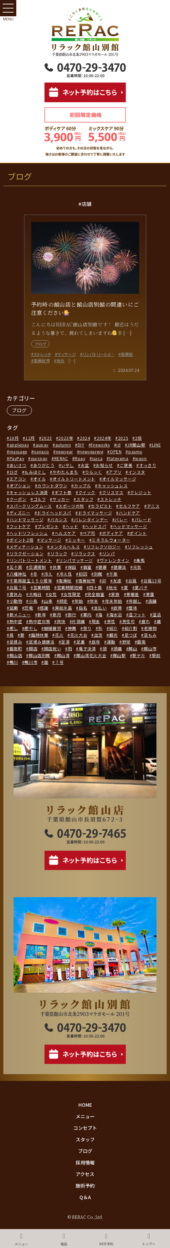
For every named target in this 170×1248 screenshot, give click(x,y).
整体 (133, 608)
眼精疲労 (52, 628)
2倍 (138, 438)
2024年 (104, 438)
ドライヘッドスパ (54, 513)
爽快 (61, 621)
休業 (57, 567)
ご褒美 (125, 465)
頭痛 (117, 648)
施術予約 (85, 1185)
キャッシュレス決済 (29, 492)
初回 (83, 574)
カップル (82, 485)
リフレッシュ (140, 546)
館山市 (150, 648)
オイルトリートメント (74, 479)
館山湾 (63, 655)
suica (97, 458)
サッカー (61, 499)
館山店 (16, 655)
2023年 (65, 438)
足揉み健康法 (42, 642)
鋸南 (141, 642)
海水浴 (115, 614)
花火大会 (78, 635)
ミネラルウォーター (111, 540)
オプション (20, 485)
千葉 (113, 574)
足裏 (80, 642)
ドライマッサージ (95, 513)
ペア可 (88, 533)
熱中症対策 (39, 621)
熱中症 (16, 621)
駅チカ (138, 655)
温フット (137, 614)
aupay (42, 445)
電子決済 (87, 648)
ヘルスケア (65, 533)
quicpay (39, 458)
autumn (63, 445)
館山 (133, 648)
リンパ (108, 553)
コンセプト (85, 1127)
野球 (126, 642)
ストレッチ (110, 499)
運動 (111, 642)
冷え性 (65, 574)
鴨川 (14, 662)
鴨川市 (30, 662)
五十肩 (16, 567)
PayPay (17, 458)
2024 (85, 438)
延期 (14, 608)
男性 (111, 621)
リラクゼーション (27, 553)
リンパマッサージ (76, 560)
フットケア (20, 526)
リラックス (84, 553)
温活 (156, 614)
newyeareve (91, 451)
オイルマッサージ (119, 479)
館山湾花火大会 (91, 655)
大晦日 (35, 594)
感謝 (44, 608)
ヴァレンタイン (115, 560)
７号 (59, 662)
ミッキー (76, 540)
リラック (58, 553)
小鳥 (33, 601)
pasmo (135, 451)
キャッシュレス (113, 485)
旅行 (72, 614)
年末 (94, 601)
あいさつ (18, 465)
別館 (98, 574)
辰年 (96, 642)
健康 (102, 567)
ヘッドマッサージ (130, 526)
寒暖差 (132, 594)
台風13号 (153, 580)
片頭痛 (78, 621)
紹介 (113, 628)
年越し (135, 601)
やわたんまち (65, 472)
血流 (98, 635)
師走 (63, 601)
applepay (19, 445)
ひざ (14, 472)
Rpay (80, 458)
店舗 (152, 601)
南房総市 (86, 580)
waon (141, 458)
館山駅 (119, 655)
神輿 (72, 628)
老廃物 (150, 628)
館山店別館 (39, 655)
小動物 (16, 601)
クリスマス (113, 492)
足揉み (16, 642)
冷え (48, 574)
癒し (14, 628)
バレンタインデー (91, 519)
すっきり (147, 465)
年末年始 (113, 601)
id (118, 445)
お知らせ (104, 465)
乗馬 (140, 560)
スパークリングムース (31, 506)
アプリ (115, 472)
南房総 (65, 580)
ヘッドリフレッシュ (29, 533)
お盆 (85, 465)
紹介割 (131, 628)
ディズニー (20, 513)
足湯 (65, 642)
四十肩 (95, 587)
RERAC (61, 458)
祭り (87, 628)
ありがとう (44, 465)
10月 (14, 438)
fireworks (100, 445)
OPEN (115, 451)
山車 (48, 601)
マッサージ (50, 540)
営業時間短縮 (70, 587)
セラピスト (101, 506)
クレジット (140, 492)
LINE (156, 445)
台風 (132, 580)
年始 (78, 601)
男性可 (128, 621)
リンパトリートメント (31, 560)
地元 (113, 587)
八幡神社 (18, 574)
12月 (30, 438)
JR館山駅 (136, 445)
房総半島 (63, 608)
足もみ (150, 635)
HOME (85, 1104)
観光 (113, 635)
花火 (59, 635)
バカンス (58, 519)
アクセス (85, 1174)
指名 (83, 608)
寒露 (150, 594)
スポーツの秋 (71, 506)
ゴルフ (39, 499)
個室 (87, 567)
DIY (81, 445)
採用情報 (85, 1162)
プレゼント (48, 526)
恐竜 (28, 608)
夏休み (16, 594)
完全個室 (95, 594)
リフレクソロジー (104, 546)
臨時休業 (39, 635)
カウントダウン (52, 485)
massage (18, 451)
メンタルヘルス (65, 546)
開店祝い (52, 648)
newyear (64, 451)
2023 (46, 438)
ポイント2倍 (22, 540)
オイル (39, 479)
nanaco (41, 451)
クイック (86, 492)
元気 (137, 567)
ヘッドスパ (95, 526)
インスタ (136, 472)
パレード (142, 519)
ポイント (138, 533)
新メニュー (20, 614)
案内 (87, 614)
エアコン (18, 479)
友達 (117, 580)
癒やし (30, 628)
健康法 (119, 567)
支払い (100, 608)
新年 (41, 614)
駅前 (156, 655)
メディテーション (26, 546)
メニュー (85, 1116)
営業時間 (41, 587)
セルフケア (129, 506)
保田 (72, 567)
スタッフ (84, 499)
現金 (96, 621)
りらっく (93, 472)
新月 (57, 614)
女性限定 (71, 594)
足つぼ (131, 635)
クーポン (18, 499)
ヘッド (71, 526)
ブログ (19, 410)
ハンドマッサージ (27, 519)
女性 (52, 594)
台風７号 (18, 587)
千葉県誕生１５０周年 (31, 580)
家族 (115, 594)
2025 (123, 438)
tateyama (119, 458)
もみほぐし (35, 472)
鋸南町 (16, 648)
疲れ (145, 621)
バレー (121, 519)
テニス (153, 506)
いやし (67, 465)
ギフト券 (63, 492)
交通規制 (37, 567)
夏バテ (141, 587)
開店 (33, 648)
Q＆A (85, 1197)
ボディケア (112, 533)
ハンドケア (129, 513)
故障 (117, 608)
